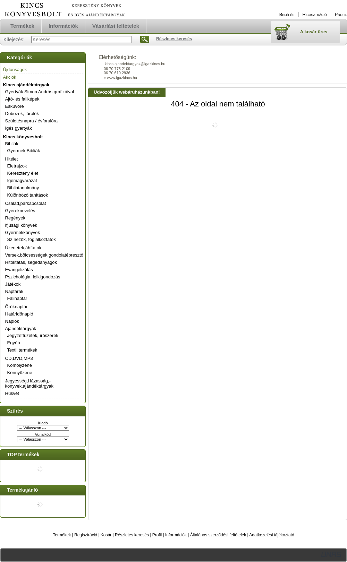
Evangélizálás (19, 269)
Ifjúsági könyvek (21, 225)
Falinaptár (17, 298)
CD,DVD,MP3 (19, 358)
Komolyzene (19, 365)
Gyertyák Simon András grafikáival (39, 91)
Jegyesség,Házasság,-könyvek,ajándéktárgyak (29, 383)
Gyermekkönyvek (22, 232)
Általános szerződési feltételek (218, 535)
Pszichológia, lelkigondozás (32, 276)
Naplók (12, 321)
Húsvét (12, 393)
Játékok (13, 284)
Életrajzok (17, 165)
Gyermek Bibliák (23, 150)
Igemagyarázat (22, 180)
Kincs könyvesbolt (23, 136)
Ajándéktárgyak (20, 328)
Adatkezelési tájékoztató (271, 535)
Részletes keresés (132, 535)
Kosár (106, 535)
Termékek (62, 535)
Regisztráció (85, 535)
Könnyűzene (19, 372)
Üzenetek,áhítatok (23, 247)
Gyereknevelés (20, 210)
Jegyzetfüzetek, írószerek (32, 335)
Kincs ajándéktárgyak (26, 84)
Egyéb (13, 342)
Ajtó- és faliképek (22, 99)
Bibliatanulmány (23, 187)
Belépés (287, 14)
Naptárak (14, 291)
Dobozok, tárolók (22, 113)
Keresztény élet (23, 173)
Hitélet (11, 159)
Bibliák (11, 143)
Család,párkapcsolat (25, 203)
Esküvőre (14, 106)
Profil (157, 535)
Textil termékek (22, 350)
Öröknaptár (16, 306)
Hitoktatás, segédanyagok (31, 262)
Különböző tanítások (27, 195)
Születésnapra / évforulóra (31, 120)
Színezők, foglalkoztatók (31, 239)
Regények (15, 218)
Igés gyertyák (18, 128)
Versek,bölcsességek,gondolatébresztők (45, 255)
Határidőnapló (19, 314)
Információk (176, 535)
